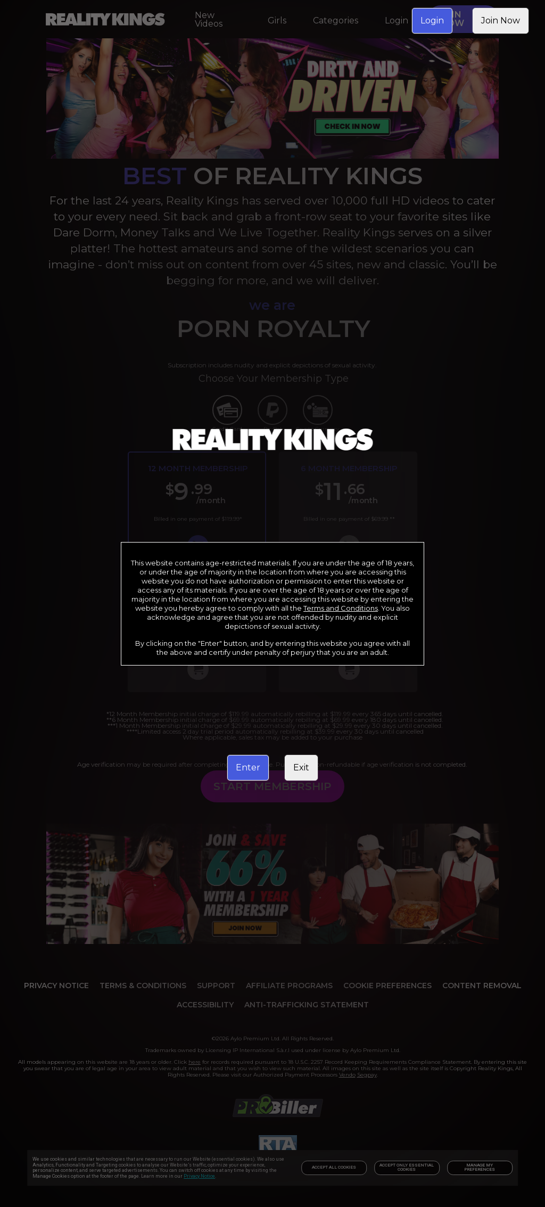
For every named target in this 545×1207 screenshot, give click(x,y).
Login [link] (432, 20)
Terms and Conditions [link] (340, 608)
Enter (248, 767)
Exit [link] (301, 767)
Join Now (500, 20)
